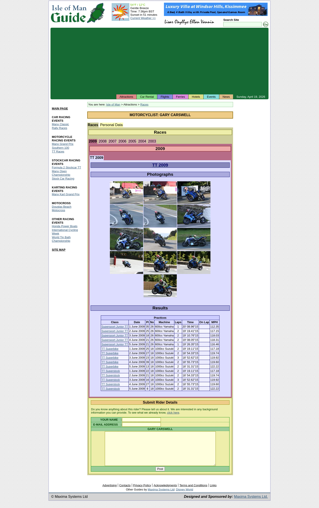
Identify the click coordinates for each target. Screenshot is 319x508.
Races (144, 104)
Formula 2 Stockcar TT (66, 167)
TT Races (58, 151)
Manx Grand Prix (63, 144)
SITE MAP (58, 249)
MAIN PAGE (60, 108)
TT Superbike (110, 348)
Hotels (196, 96)
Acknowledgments (165, 492)
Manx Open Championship (61, 173)
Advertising (109, 492)
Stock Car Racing (63, 178)
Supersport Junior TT (114, 326)
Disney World (184, 496)
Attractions (126, 96)
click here (173, 412)
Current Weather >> (143, 18)
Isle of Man (113, 104)
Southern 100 (60, 147)
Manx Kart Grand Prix (66, 194)
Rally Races (59, 128)
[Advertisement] (159, 61)
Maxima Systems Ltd (161, 496)
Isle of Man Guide (69, 13)
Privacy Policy (142, 492)
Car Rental (147, 96)
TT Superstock (110, 371)
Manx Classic (60, 124)
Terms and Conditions (193, 492)
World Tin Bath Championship (61, 239)
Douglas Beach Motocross (61, 208)
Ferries (180, 96)
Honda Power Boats (65, 226)
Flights (165, 96)
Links (213, 492)
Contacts (124, 492)
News (226, 96)
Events (211, 96)
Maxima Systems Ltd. (251, 503)
